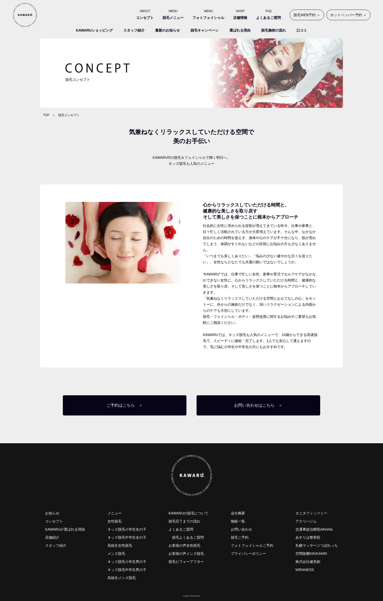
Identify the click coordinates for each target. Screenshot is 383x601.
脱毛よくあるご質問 (188, 537)
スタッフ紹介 (134, 30)
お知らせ (52, 513)
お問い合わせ (241, 529)
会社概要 (238, 513)
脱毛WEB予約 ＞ (306, 15)
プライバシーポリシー (248, 554)
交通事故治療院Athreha (314, 529)
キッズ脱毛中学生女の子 (126, 537)
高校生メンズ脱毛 (121, 578)
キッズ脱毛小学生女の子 (126, 529)
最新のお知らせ (167, 30)
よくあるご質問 (181, 529)
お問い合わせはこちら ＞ (258, 405)
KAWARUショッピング (94, 30)
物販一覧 (238, 521)
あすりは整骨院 (307, 537)
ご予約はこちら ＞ (124, 405)
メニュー (114, 513)
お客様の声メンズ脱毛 (186, 554)
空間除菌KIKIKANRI (311, 554)
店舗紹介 (52, 537)
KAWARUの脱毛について (188, 513)
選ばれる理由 (240, 30)
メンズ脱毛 (116, 554)
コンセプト (54, 521)
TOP (46, 115)
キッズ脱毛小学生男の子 (126, 562)
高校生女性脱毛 (119, 545)
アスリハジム (306, 521)
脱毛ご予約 (240, 537)
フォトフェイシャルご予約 (252, 545)
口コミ (301, 30)
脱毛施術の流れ (273, 30)
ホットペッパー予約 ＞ (348, 15)
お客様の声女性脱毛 (184, 545)
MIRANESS (304, 570)
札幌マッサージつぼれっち (316, 545)
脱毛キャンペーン (204, 30)
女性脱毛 (114, 521)
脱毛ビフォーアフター (186, 562)
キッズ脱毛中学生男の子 (126, 570)
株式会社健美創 (307, 562)
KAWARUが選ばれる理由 (65, 529)
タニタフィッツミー (311, 513)
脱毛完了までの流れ (184, 521)
